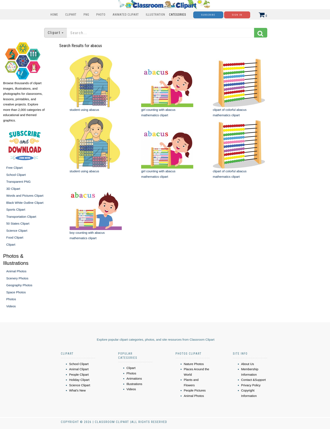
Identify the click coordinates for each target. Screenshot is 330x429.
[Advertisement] (165, 280)
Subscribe (208, 15)
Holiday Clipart (79, 379)
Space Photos (16, 292)
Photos (11, 299)
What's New (77, 390)
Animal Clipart (79, 369)
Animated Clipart (126, 14)
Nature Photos (194, 364)
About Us (247, 364)
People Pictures (195, 390)
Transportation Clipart (21, 216)
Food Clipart (14, 237)
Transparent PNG (18, 181)
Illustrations (134, 384)
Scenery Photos (17, 278)
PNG (86, 14)
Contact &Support (253, 379)
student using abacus (84, 109)
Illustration (155, 14)
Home (54, 14)
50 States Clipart (17, 223)
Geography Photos (19, 285)
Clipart (71, 14)
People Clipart (79, 374)
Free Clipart (14, 167)
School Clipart (16, 174)
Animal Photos (16, 271)
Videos (11, 306)
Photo (100, 14)
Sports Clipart (15, 209)
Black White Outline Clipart (24, 202)
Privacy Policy (251, 385)
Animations (134, 378)
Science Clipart (16, 230)
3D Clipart (13, 188)
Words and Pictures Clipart (24, 195)
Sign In (237, 15)
